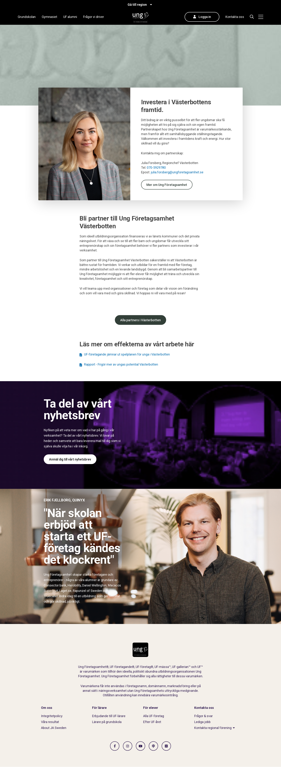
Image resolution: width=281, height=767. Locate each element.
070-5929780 (156, 167)
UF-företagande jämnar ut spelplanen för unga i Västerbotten (127, 354)
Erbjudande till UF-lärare (108, 716)
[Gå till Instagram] (127, 746)
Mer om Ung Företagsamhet (166, 185)
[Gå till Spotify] (153, 746)
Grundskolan (27, 17)
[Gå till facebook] (114, 746)
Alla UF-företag (153, 716)
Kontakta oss (234, 17)
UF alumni (70, 17)
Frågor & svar (203, 716)
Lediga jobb (202, 722)
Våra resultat (50, 722)
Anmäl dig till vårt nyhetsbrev (70, 459)
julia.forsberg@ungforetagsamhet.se (177, 172)
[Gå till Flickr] (166, 746)
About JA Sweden (53, 728)
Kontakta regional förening (213, 728)
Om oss (46, 708)
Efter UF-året (152, 722)
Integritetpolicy (52, 716)
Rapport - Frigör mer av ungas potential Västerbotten (121, 364)
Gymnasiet (49, 17)
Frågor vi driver (93, 17)
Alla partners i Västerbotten (140, 320)
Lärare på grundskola (107, 722)
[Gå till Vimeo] (140, 746)
